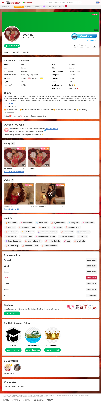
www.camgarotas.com (26, 395)
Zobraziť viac (9, 103)
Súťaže (48, 7)
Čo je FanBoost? (91, 40)
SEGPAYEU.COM (47, 395)
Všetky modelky (7, 7)
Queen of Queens (51, 129)
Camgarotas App (59, 7)
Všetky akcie (39, 7)
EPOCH (40, 395)
